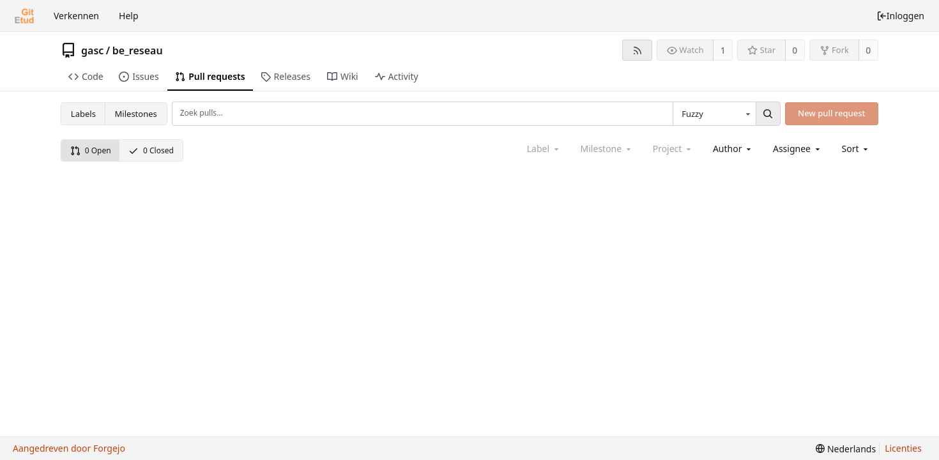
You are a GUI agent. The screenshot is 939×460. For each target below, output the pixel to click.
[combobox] (714, 114)
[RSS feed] (637, 50)
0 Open (90, 150)
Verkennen (76, 16)
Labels (83, 113)
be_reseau (137, 50)
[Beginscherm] (24, 15)
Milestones (136, 113)
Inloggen (900, 16)
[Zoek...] (768, 114)
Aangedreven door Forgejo (69, 448)
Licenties (903, 448)
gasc (92, 50)
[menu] (856, 148)
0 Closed (151, 150)
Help (129, 16)
